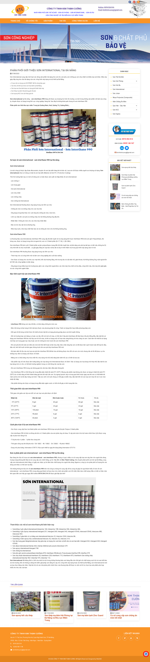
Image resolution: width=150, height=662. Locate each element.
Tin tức (62, 21)
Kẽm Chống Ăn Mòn (118, 102)
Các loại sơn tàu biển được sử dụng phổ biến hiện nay (27, 88)
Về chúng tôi (32, 21)
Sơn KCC (115, 110)
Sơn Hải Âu (115, 85)
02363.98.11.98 (18, 647)
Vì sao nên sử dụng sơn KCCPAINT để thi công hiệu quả (27, 83)
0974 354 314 (17, 643)
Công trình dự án (80, 21)
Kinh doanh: (124, 143)
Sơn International (117, 89)
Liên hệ (97, 21)
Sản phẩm (48, 21)
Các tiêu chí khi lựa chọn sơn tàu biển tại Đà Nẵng (26, 86)
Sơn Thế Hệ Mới (117, 77)
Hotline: (124, 139)
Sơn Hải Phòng (117, 81)
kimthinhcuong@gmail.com (124, 152)
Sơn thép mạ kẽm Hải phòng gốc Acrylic (23, 91)
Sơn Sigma (115, 114)
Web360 (99, 659)
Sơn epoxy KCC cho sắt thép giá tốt (21, 93)
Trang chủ (15, 21)
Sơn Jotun (115, 93)
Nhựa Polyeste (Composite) (121, 97)
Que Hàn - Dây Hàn (118, 106)
